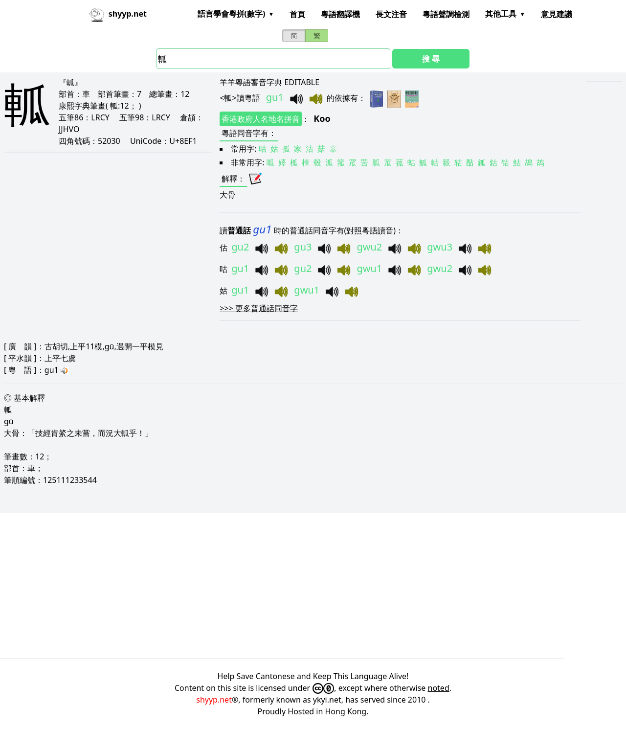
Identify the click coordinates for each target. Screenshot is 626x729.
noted (438, 688)
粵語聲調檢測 (446, 14)
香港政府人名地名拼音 (261, 119)
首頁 (297, 14)
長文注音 (391, 14)
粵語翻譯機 (340, 14)
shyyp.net (214, 699)
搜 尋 (431, 58)
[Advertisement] (293, 585)
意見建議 (556, 14)
